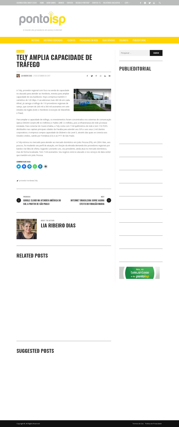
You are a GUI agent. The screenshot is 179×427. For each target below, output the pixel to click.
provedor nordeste (26, 180)
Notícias (20, 51)
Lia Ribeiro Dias (26, 75)
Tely (36, 180)
